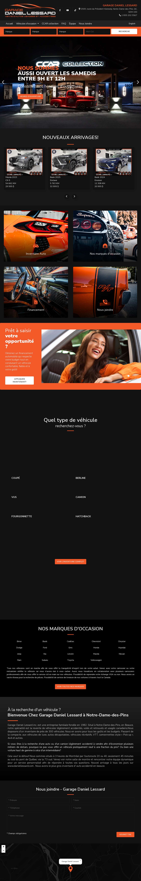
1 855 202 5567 (128, 15)
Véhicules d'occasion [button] (26, 23)
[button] (71, 869)
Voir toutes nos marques (70, 686)
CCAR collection (50, 23)
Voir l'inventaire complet (70, 561)
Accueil (9, 23)
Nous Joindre (85, 23)
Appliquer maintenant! (19, 380)
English (132, 23)
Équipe (72, 23)
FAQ (64, 23)
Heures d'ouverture (30, 96)
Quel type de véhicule (70, 422)
